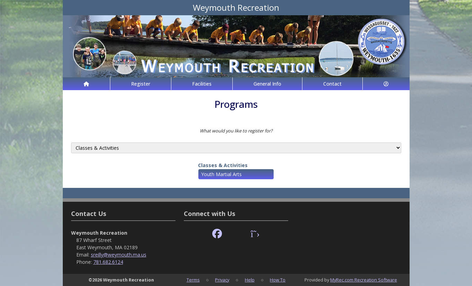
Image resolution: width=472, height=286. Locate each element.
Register (140, 83)
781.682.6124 (108, 262)
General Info (267, 83)
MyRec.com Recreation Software (363, 280)
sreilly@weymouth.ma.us (118, 254)
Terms (193, 280)
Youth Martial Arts (221, 174)
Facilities (202, 83)
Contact (332, 83)
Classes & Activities (223, 165)
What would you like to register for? (236, 131)
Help (250, 280)
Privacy (222, 280)
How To (277, 280)
